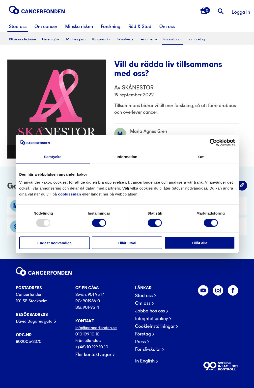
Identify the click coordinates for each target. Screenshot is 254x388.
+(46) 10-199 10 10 (91, 347)
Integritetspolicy (151, 318)
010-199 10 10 (87, 334)
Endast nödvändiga (54, 243)
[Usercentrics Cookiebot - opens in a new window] (213, 142)
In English (145, 361)
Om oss (142, 303)
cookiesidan (69, 194)
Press (140, 341)
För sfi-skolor (148, 349)
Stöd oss (144, 295)
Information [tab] (127, 157)
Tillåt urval (127, 243)
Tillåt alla (199, 243)
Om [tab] (201, 157)
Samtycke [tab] (52, 157)
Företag (143, 334)
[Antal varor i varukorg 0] (205, 11)
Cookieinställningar (155, 326)
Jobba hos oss (150, 310)
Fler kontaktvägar (93, 354)
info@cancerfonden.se (96, 327)
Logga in (241, 12)
